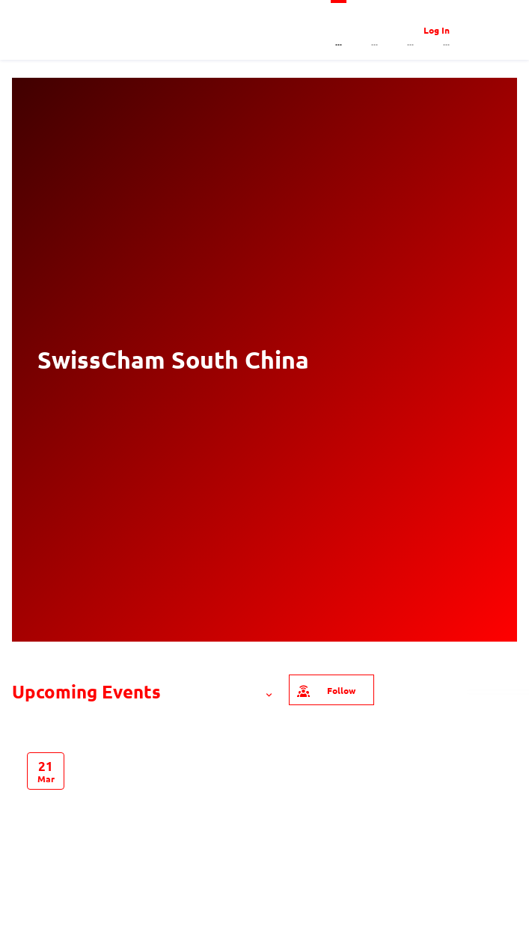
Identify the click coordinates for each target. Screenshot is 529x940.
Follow (325, 689)
